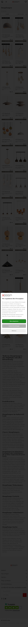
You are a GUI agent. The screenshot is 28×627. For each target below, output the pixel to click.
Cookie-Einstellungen (14, 326)
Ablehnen (14, 330)
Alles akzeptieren (14, 321)
